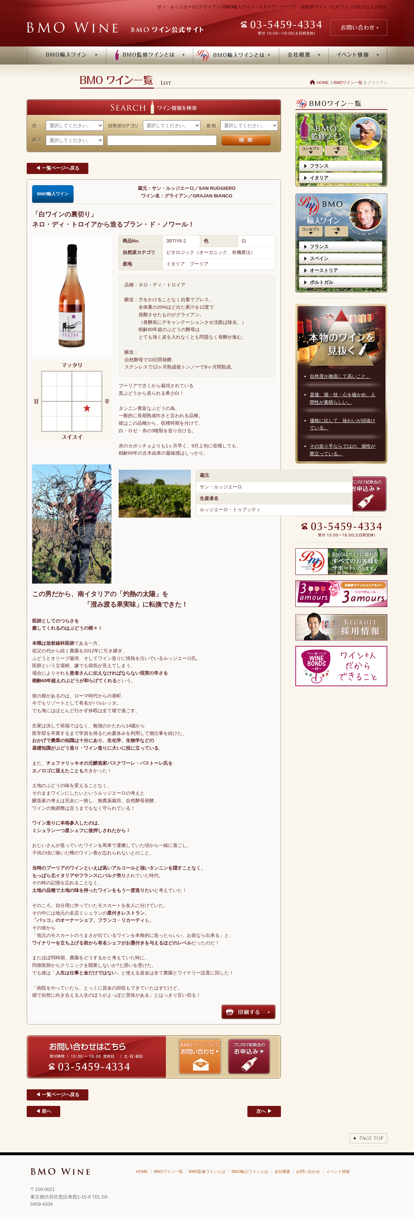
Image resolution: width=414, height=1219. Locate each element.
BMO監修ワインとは (207, 1171)
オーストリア (324, 270)
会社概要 (282, 1171)
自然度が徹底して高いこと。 (340, 376)
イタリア (319, 177)
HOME (323, 82)
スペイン (319, 258)
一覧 (336, 149)
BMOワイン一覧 (348, 82)
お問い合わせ (308, 1171)
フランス (319, 166)
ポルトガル (321, 282)
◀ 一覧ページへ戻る (57, 168)
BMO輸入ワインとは (250, 1171)
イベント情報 (338, 1171)
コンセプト (311, 149)
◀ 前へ (43, 1111)
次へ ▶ (264, 1111)
